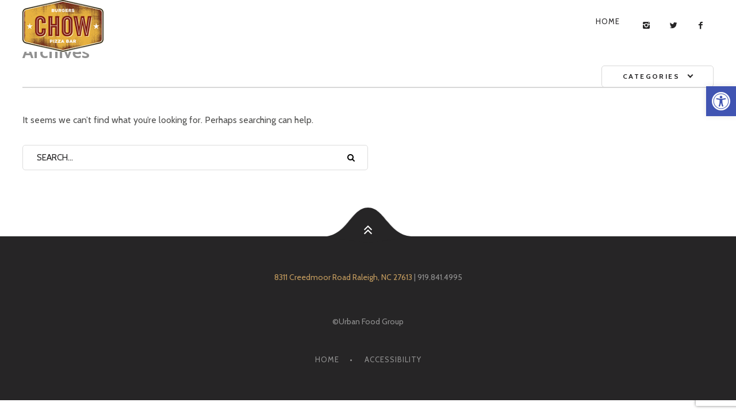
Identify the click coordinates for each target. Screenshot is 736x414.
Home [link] (608, 21)
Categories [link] (651, 76)
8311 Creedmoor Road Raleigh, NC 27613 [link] (343, 277)
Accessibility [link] (393, 359)
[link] (721, 101)
